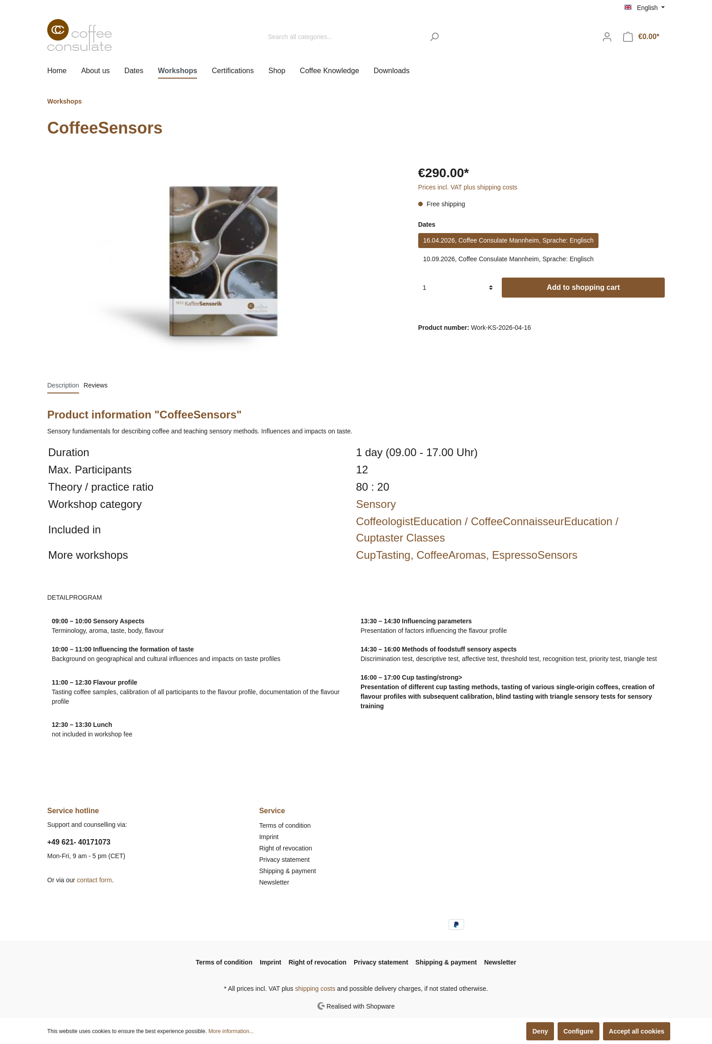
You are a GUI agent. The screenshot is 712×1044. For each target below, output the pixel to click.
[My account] (607, 36)
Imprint (269, 836)
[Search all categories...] (343, 37)
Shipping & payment (287, 871)
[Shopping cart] (641, 36)
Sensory (376, 504)
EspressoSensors (535, 555)
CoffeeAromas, (454, 555)
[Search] (434, 37)
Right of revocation (285, 848)
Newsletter (274, 882)
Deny (540, 1031)
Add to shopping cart (583, 287)
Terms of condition (285, 825)
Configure (578, 1031)
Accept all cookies (636, 1031)
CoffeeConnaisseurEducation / (544, 521)
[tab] (63, 385)
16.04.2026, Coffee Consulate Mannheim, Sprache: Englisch (508, 240)
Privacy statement (284, 859)
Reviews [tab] (96, 385)
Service (272, 811)
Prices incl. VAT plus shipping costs (468, 187)
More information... (231, 1031)
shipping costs (315, 988)
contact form (94, 880)
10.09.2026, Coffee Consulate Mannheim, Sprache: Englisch (508, 259)
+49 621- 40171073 (78, 842)
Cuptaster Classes (400, 538)
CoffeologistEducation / (413, 521)
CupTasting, (386, 555)
